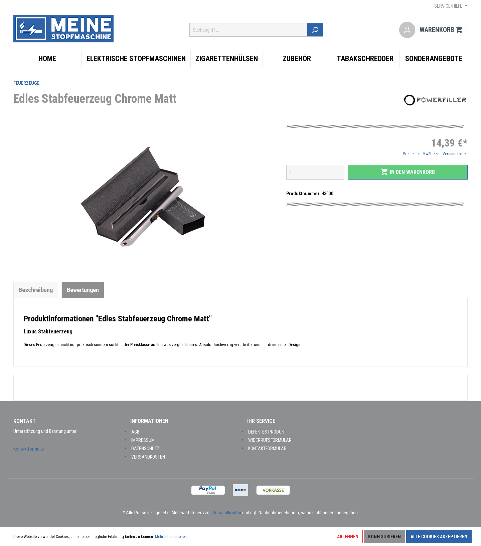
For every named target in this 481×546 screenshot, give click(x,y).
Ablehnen (347, 536)
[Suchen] (315, 30)
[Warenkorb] (441, 30)
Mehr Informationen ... (173, 536)
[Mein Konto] (407, 30)
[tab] (35, 290)
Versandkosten (148, 457)
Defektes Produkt (267, 432)
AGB (135, 432)
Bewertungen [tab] (83, 289)
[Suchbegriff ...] (249, 30)
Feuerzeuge (26, 83)
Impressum (143, 440)
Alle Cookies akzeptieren (439, 536)
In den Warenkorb (407, 172)
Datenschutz (145, 448)
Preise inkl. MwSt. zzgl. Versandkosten (435, 154)
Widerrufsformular (270, 440)
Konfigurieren (384, 536)
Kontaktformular (28, 449)
